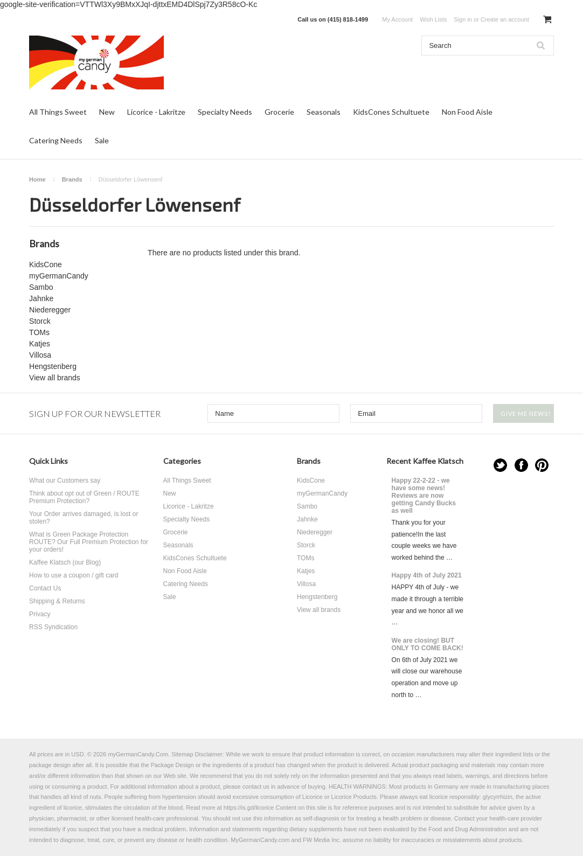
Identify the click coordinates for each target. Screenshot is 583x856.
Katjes (39, 343)
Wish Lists (433, 19)
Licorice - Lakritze (156, 111)
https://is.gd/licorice (249, 807)
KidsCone (45, 264)
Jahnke (41, 298)
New (107, 111)
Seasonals (324, 111)
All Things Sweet (58, 111)
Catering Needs (55, 140)
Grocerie (279, 111)
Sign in (463, 19)
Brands (72, 179)
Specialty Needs (225, 111)
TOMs (39, 332)
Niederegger (50, 309)
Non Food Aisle (467, 111)
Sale (102, 140)
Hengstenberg (53, 366)
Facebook (521, 465)
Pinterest (542, 465)
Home (37, 179)
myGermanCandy (58, 276)
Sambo (41, 287)
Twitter (500, 465)
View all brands (54, 377)
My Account (397, 19)
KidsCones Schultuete (391, 111)
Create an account (505, 19)
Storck (40, 321)
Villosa (40, 355)
